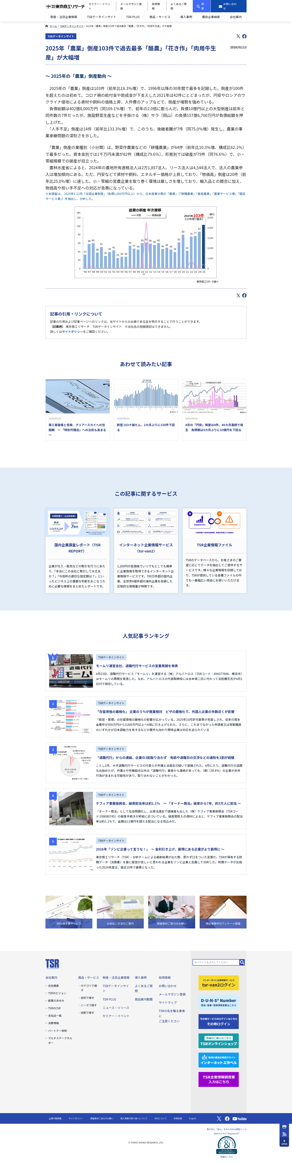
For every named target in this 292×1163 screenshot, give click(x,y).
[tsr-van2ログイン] (219, 982)
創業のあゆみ (56, 1000)
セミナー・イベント (116, 1016)
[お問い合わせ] (229, 6)
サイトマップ (168, 1002)
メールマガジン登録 (172, 994)
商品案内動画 (144, 999)
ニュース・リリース (116, 1007)
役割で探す (87, 1012)
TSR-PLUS (133, 17)
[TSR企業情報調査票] (219, 1079)
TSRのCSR (54, 1008)
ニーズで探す (89, 1005)
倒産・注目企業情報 (63, 17)
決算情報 (53, 1023)
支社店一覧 (54, 1015)
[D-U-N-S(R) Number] (219, 1001)
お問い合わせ (168, 986)
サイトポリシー (72, 331)
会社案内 (236, 17)
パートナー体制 (57, 1031)
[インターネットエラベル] (219, 1059)
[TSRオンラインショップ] (219, 1040)
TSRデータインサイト (101, 17)
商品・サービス (160, 17)
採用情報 (165, 977)
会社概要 (53, 985)
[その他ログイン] (219, 1021)
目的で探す (87, 998)
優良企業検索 (211, 17)
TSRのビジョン (57, 993)
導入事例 (186, 17)
